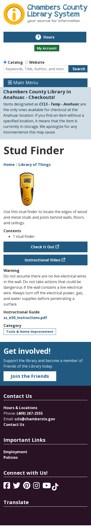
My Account (47, 48)
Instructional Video (42, 260)
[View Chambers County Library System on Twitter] (17, 486)
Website (37, 62)
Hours (52, 37)
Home (9, 164)
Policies (11, 457)
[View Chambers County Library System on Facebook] (7, 486)
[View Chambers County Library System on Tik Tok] (55, 486)
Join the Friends (30, 376)
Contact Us (14, 424)
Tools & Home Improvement (29, 331)
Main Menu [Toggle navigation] (23, 83)
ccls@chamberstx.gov (34, 418)
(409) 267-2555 (30, 413)
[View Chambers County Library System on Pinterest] (27, 486)
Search (79, 68)
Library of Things (34, 164)
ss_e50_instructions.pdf (25, 317)
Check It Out (42, 246)
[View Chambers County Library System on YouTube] (47, 486)
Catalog (15, 62)
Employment (15, 451)
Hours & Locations (20, 407)
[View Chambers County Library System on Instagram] (37, 486)
